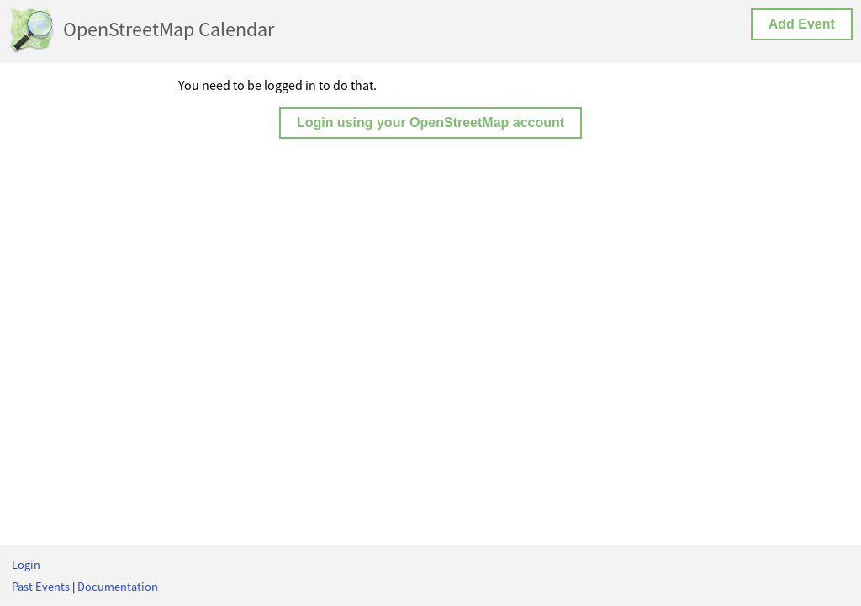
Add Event (802, 24)
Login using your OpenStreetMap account (430, 122)
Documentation (117, 586)
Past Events (41, 586)
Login (26, 564)
